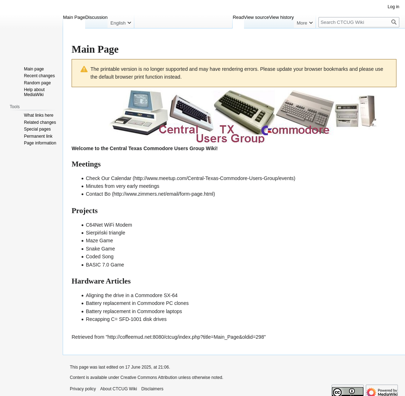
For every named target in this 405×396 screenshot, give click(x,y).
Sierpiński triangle (105, 233)
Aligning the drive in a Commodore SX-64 (132, 295)
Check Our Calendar (108, 178)
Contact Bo (98, 194)
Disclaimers (152, 388)
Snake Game (100, 249)
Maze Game (99, 240)
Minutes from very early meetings (122, 186)
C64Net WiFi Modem (109, 225)
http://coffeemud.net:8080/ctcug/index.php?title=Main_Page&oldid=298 (186, 337)
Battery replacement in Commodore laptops (134, 311)
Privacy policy (83, 388)
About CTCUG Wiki (118, 388)
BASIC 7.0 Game (105, 265)
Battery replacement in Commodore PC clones (137, 303)
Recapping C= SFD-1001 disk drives (126, 319)
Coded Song (100, 256)
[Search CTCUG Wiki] (358, 22)
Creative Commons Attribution (148, 377)
